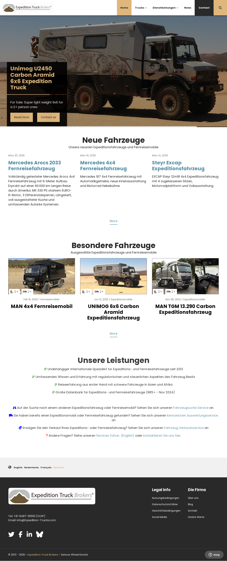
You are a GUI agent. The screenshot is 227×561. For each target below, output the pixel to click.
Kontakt (192, 510)
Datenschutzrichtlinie (165, 504)
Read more (21, 117)
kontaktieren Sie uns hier (162, 435)
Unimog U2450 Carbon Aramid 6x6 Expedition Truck (32, 78)
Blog (190, 504)
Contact (204, 7)
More (113, 221)
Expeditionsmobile (121, 299)
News (187, 7)
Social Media (159, 517)
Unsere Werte (196, 517)
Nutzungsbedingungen (165, 498)
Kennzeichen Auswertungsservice (192, 415)
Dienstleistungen (166, 10)
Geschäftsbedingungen (166, 510)
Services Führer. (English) (115, 435)
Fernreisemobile (49, 299)
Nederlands (31, 467)
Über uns (193, 498)
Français (46, 467)
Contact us (48, 117)
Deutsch (58, 467)
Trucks (141, 10)
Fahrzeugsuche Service (191, 408)
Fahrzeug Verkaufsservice (184, 428)
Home (124, 7)
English (18, 467)
